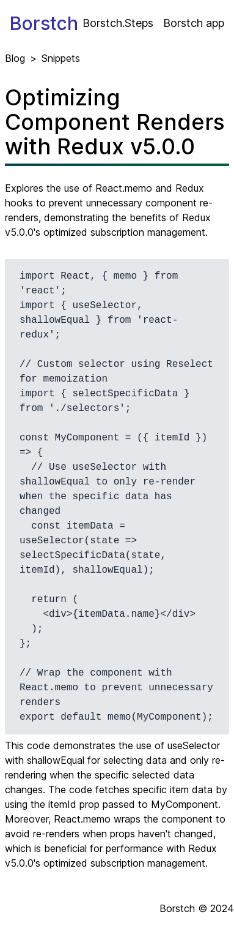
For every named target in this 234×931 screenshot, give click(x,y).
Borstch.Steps (117, 23)
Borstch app (193, 23)
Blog (15, 58)
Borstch (44, 23)
